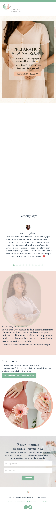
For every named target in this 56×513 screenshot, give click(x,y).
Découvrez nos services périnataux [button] (19, 375)
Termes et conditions (16, 502)
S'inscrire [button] (28, 478)
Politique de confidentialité (37, 502)
